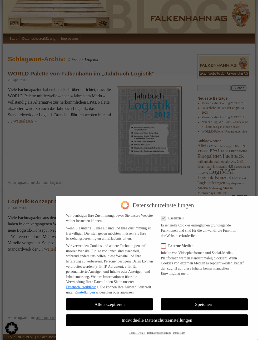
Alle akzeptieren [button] (109, 300)
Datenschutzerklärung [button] (159, 329)
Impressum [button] (179, 329)
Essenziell (174, 214)
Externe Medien (179, 242)
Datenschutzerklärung (82, 284)
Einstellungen (85, 289)
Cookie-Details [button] (137, 329)
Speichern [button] (204, 300)
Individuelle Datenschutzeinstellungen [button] (157, 316)
